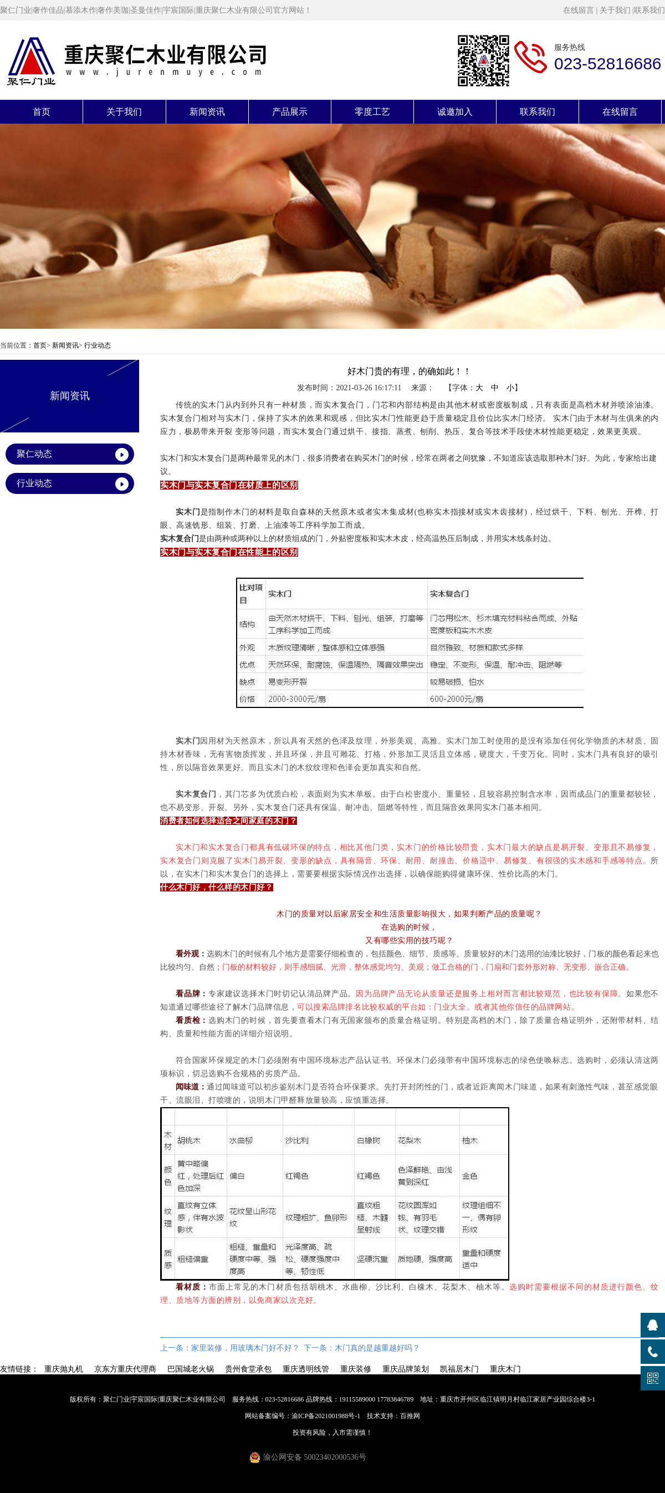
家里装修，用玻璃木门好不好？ (245, 1348)
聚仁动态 (34, 453)
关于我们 (615, 10)
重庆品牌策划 (405, 1369)
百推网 (410, 1416)
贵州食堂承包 (248, 1369)
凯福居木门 (459, 1369)
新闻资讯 (207, 111)
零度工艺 (372, 111)
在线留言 (578, 10)
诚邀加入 (455, 111)
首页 (41, 111)
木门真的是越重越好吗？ (377, 1348)
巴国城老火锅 (190, 1369)
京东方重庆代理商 (125, 1369)
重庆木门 (505, 1369)
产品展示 (290, 111)
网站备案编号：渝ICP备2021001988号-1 (303, 1416)
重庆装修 (355, 1369)
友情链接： (19, 1369)
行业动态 (97, 345)
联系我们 (649, 10)
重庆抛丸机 (63, 1369)
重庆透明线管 (306, 1369)
